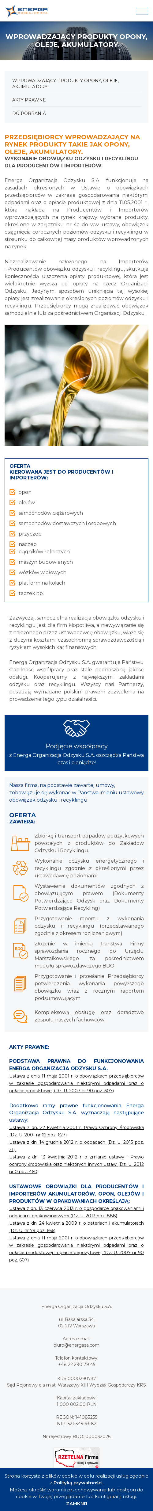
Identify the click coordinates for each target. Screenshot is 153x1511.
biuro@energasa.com (76, 1345)
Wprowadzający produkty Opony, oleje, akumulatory (65, 84)
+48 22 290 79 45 (76, 1364)
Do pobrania (29, 113)
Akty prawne (29, 100)
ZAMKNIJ (76, 1503)
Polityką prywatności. (78, 1483)
